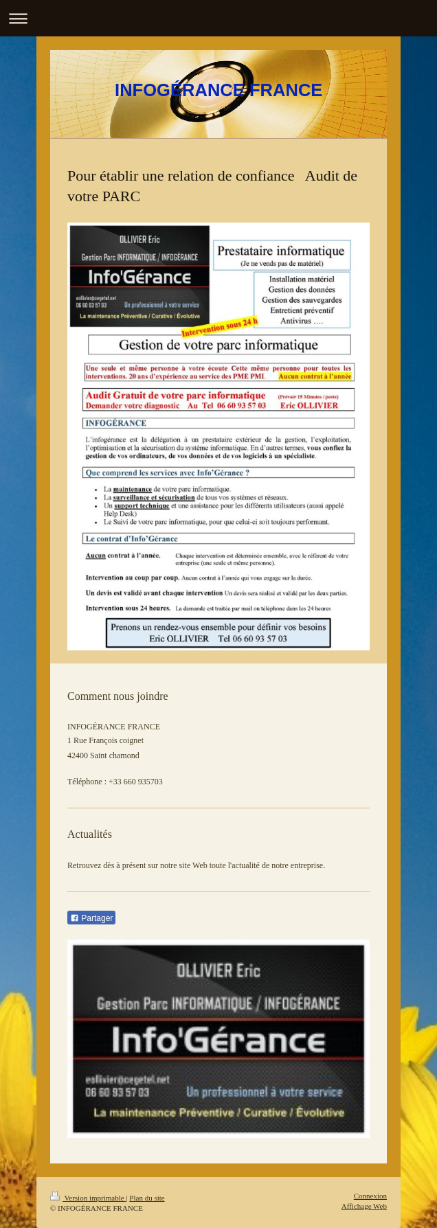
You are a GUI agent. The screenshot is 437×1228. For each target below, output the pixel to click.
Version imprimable (88, 1198)
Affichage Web (364, 1206)
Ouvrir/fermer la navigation (218, 18)
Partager (91, 918)
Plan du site (146, 1198)
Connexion (370, 1196)
